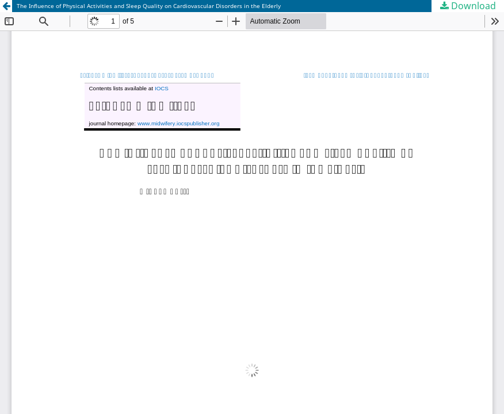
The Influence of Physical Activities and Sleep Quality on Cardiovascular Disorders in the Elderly (149, 6)
